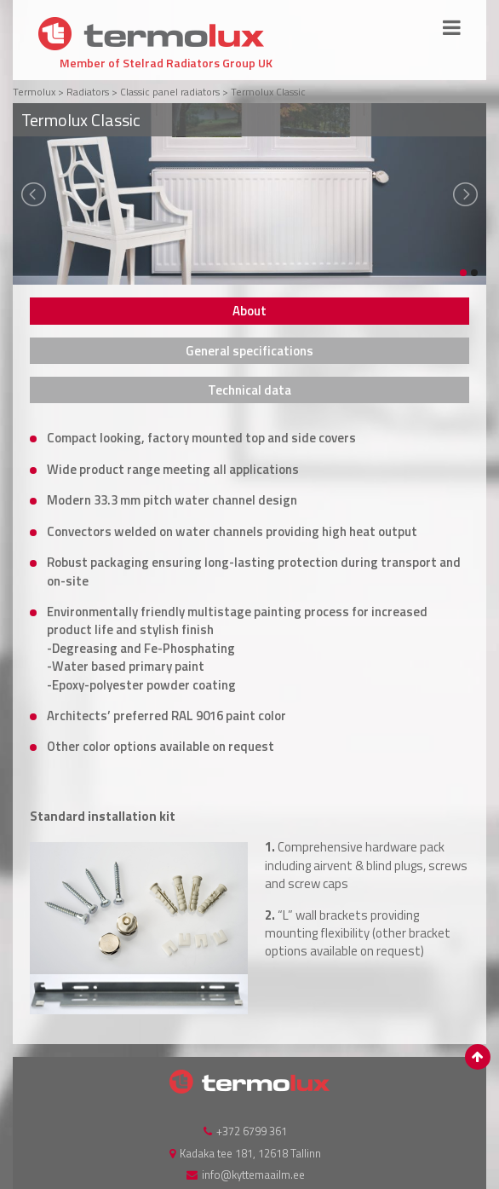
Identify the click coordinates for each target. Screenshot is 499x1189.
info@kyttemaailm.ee (253, 1174)
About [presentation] (249, 310)
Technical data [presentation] (249, 390)
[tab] (249, 310)
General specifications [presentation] (249, 351)
